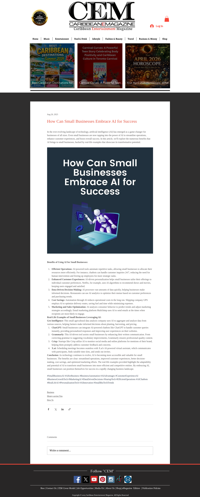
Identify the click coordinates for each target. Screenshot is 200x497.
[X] (85, 479)
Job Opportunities (85, 488)
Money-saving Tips (55, 396)
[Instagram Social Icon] (111, 479)
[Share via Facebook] (48, 409)
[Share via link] (69, 409)
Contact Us (51, 488)
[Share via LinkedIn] (62, 409)
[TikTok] (119, 479)
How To (50, 400)
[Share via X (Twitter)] (55, 409)
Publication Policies (151, 488)
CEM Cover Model (66, 488)
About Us (110, 488)
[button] (166, 19)
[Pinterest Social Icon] (102, 479)
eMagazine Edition (131, 488)
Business (50, 392)
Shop (118, 488)
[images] (127, 479)
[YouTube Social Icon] (94, 479)
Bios (42, 488)
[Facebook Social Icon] (77, 479)
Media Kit (99, 488)
